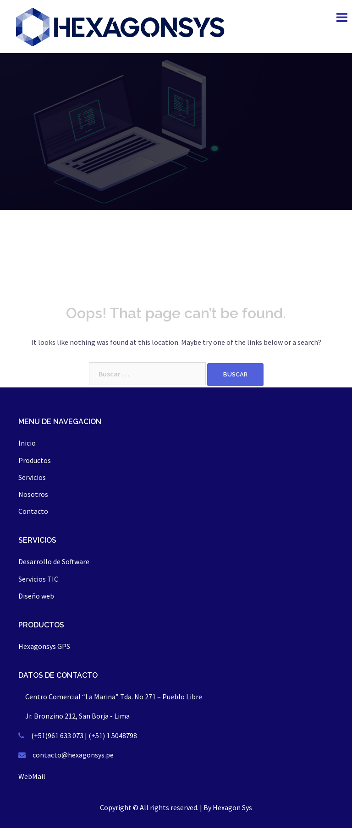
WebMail (31, 776)
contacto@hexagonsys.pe (73, 754)
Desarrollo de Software (53, 561)
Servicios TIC (38, 578)
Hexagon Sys (232, 807)
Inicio (27, 442)
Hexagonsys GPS (44, 646)
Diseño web (36, 595)
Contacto (33, 511)
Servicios (32, 477)
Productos (34, 460)
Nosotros (33, 494)
